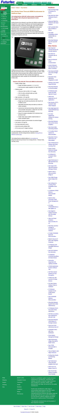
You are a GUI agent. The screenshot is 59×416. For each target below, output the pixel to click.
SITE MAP (43, 4)
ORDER (16, 4)
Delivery (3, 18)
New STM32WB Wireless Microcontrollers (52, 298)
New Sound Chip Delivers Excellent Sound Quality (52, 372)
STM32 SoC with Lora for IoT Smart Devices (52, 279)
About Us (4, 16)
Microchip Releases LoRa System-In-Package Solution (53, 321)
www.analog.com (34, 138)
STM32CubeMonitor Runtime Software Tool (53, 268)
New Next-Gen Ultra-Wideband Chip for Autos (53, 17)
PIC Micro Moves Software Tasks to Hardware (52, 285)
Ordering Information (3, 42)
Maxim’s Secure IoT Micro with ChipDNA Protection (53, 240)
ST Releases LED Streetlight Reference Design (53, 246)
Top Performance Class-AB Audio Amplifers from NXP (53, 362)
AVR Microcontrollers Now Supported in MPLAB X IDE (53, 315)
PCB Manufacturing (4, 25)
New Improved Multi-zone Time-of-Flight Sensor (53, 72)
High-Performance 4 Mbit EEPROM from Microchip (53, 161)
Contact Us (4, 36)
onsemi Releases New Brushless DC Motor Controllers (52, 67)
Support (4, 382)
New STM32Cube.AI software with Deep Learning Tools (53, 144)
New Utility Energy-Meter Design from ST (53, 179)
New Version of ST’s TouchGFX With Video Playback (53, 104)
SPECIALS (34, 4)
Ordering (4, 384)
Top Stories (24, 7)
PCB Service (20, 393)
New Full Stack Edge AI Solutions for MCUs (53, 11)
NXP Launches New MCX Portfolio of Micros (53, 28)
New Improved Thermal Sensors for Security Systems (53, 49)
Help (3, 387)
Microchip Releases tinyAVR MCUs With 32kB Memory (53, 304)
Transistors (19, 382)
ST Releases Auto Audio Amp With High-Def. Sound (52, 92)
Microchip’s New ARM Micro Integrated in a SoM (53, 78)
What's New (24, 406)
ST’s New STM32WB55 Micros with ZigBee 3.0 (53, 207)
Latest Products (5, 40)
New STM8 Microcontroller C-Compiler (52, 347)
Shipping (4, 380)
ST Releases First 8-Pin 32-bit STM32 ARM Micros (53, 310)
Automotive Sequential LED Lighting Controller (52, 262)
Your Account (31, 406)
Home (13, 7)
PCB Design (4, 28)
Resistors (19, 387)
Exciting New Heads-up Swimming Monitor (53, 357)
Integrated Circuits (21, 380)
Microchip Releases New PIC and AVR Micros (53, 42)
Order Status (5, 13)
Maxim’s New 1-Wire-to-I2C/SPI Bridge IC (52, 173)
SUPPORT (24, 4)
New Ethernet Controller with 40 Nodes (52, 55)
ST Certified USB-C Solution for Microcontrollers (53, 133)
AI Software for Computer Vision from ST (52, 156)
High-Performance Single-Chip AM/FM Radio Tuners (53, 341)
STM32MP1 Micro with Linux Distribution (52, 331)
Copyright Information (25, 412)
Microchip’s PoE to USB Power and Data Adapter (52, 138)
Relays (18, 391)
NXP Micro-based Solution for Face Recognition (52, 273)
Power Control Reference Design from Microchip (52, 150)
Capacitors (19, 389)
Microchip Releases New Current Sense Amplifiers (53, 123)
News (3, 38)
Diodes (18, 384)
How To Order (17, 406)
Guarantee (4, 20)
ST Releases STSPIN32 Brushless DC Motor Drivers (53, 256)
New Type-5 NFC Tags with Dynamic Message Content (52, 167)
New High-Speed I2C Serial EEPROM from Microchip (53, 110)
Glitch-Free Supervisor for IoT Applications (52, 98)
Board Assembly (3, 31)
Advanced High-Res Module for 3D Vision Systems (53, 23)
